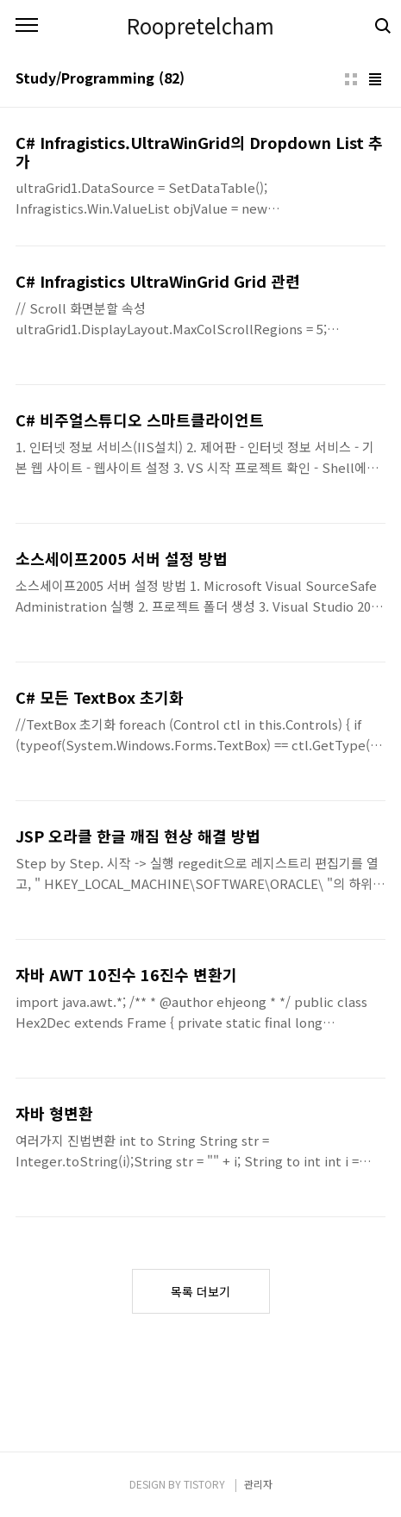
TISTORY (204, 1484)
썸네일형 (351, 79)
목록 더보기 (200, 1291)
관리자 (258, 1484)
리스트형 (375, 79)
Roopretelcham (200, 26)
